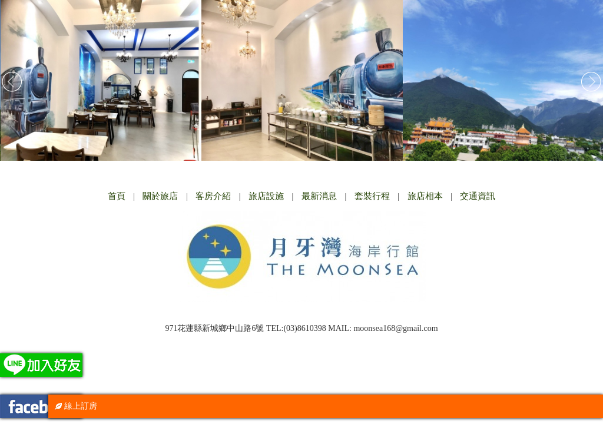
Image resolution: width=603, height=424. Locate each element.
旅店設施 (266, 196)
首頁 (116, 196)
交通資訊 (477, 196)
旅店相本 (425, 196)
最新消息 (319, 196)
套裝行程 (372, 196)
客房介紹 (213, 196)
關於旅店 (160, 196)
